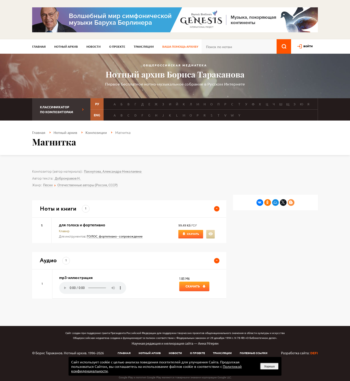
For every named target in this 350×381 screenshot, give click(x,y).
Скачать (193, 234)
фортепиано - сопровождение (121, 236)
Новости (93, 47)
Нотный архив (66, 47)
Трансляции (144, 47)
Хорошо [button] (269, 366)
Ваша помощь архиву (180, 47)
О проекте (117, 47)
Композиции (96, 132)
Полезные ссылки (253, 353)
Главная (39, 47)
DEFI (314, 353)
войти (308, 46)
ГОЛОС (92, 236)
